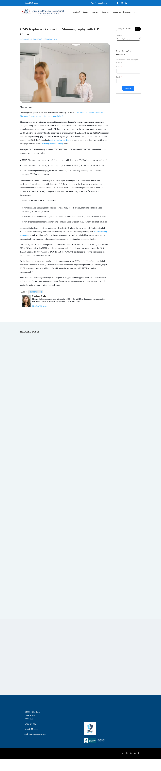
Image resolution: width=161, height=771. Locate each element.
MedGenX (76, 12)
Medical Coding (52, 39)
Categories (119, 35)
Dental (85, 12)
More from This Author (39, 306)
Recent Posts (36, 292)
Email (118, 77)
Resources (127, 12)
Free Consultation (98, 3)
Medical (94, 12)
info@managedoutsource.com (35, 734)
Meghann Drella (27, 39)
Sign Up (128, 88)
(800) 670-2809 (31, 3)
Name (118, 67)
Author (24, 292)
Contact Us (117, 12)
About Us (105, 12)
